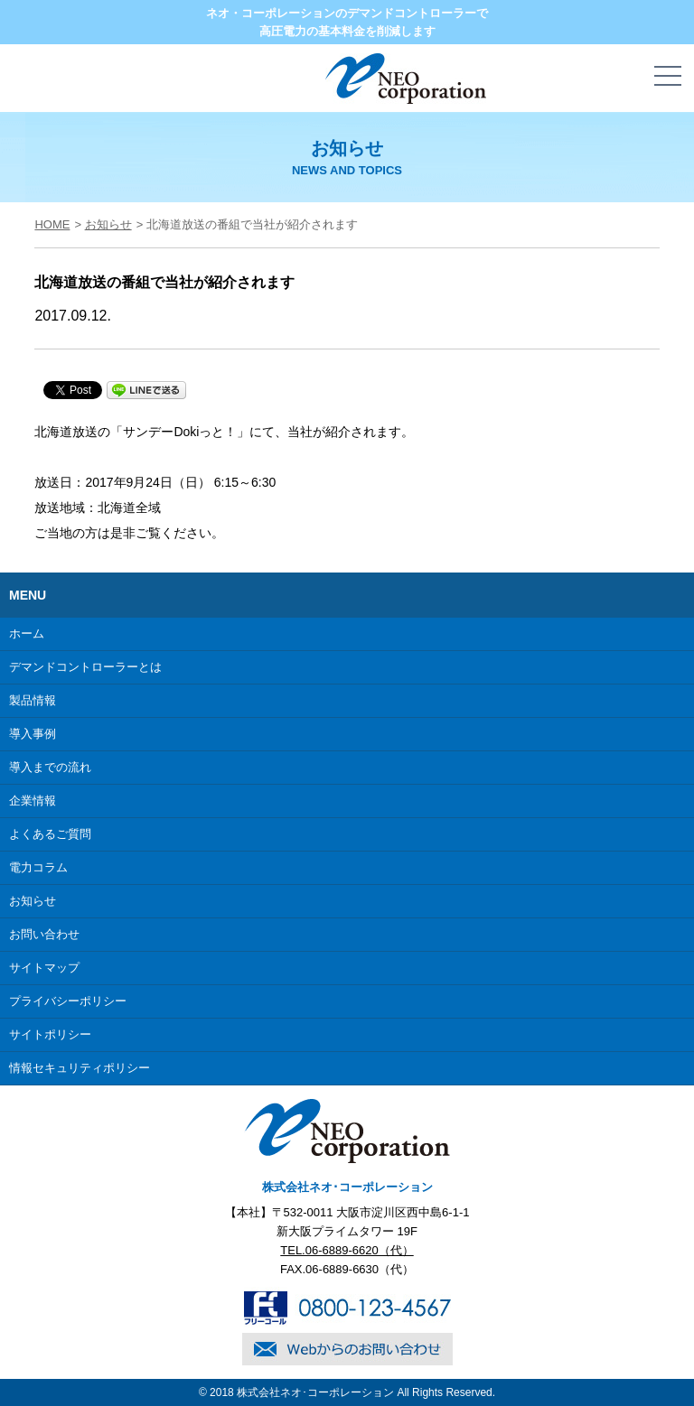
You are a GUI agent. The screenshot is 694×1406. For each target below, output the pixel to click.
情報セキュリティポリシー (79, 1068)
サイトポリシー (50, 1034)
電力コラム (38, 867)
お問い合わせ (44, 934)
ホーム (26, 633)
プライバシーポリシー (68, 1001)
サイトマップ (44, 967)
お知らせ (108, 224)
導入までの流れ (50, 767)
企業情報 (32, 800)
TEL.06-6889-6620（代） (346, 1250)
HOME (52, 224)
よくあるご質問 (50, 834)
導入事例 (32, 733)
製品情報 (32, 700)
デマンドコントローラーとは (85, 667)
